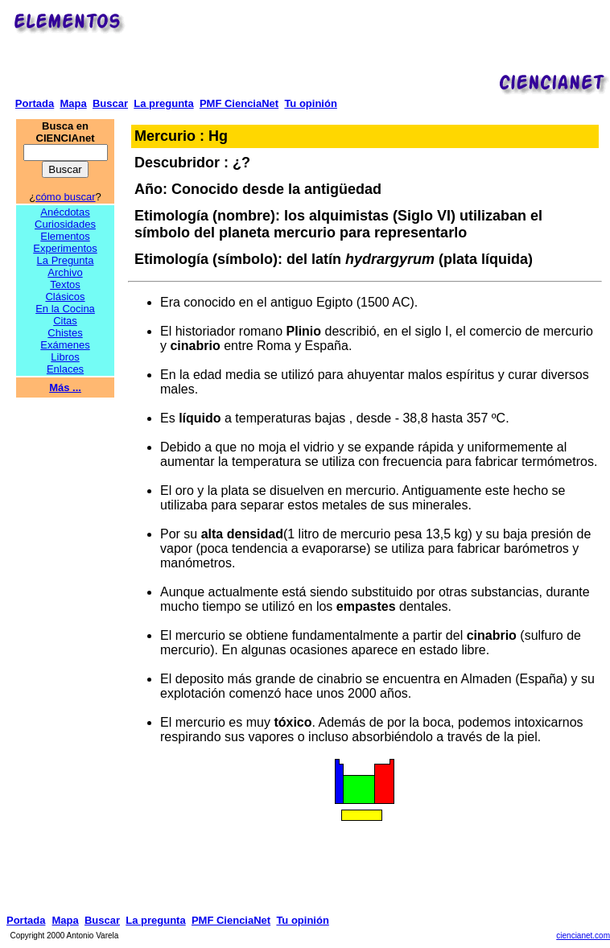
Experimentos (65, 248)
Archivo (64, 272)
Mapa (73, 103)
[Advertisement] (370, 45)
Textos (65, 284)
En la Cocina (65, 309)
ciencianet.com (583, 935)
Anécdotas (64, 212)
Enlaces (65, 369)
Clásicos (64, 297)
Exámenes (64, 345)
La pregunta (163, 103)
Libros (65, 357)
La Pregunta (65, 260)
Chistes (64, 333)
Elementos (64, 236)
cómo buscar (65, 197)
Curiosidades (65, 224)
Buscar (110, 103)
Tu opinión (310, 103)
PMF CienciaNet (239, 103)
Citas (65, 321)
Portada (34, 103)
